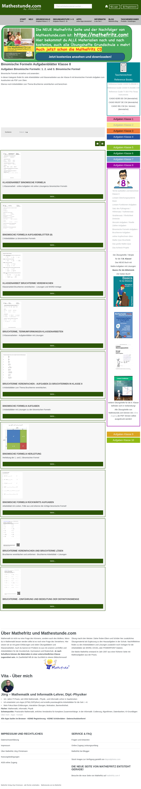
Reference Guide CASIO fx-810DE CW (123, 88)
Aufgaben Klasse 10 (123, 440)
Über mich (5, 715)
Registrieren (129, 6)
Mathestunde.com (46, 785)
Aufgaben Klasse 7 (123, 159)
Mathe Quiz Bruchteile (121, 240)
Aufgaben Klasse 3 (123, 131)
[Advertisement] (53, 105)
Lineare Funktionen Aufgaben (124, 205)
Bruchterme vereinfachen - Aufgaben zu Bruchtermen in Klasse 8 (42, 384)
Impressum (5, 745)
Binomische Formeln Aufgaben (21, 406)
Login (114, 6)
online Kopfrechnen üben (122, 236)
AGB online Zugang (9, 762)
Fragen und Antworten (81, 740)
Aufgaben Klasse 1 (123, 119)
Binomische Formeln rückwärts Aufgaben (28, 502)
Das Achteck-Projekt (120, 248)
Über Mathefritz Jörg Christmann (14, 751)
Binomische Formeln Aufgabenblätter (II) (27, 235)
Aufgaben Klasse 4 (123, 137)
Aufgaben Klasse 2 (123, 125)
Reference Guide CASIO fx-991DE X (123, 84)
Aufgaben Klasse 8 (123, 165)
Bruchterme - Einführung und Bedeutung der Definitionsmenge (41, 599)
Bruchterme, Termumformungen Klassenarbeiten (33, 331)
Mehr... (53, 196)
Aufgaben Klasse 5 (123, 147)
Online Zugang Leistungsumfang (85, 745)
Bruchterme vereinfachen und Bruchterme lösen (33, 551)
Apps (13, 715)
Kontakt (20, 715)
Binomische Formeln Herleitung (22, 454)
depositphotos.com (112, 759)
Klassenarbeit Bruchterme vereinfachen (28, 283)
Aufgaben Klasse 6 (123, 153)
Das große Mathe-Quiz (121, 244)
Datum (21, 132)
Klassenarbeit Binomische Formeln (24, 182)
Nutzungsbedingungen (10, 757)
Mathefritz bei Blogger (80, 751)
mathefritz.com (113, 775)
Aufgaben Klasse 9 (123, 434)
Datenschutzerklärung (10, 740)
